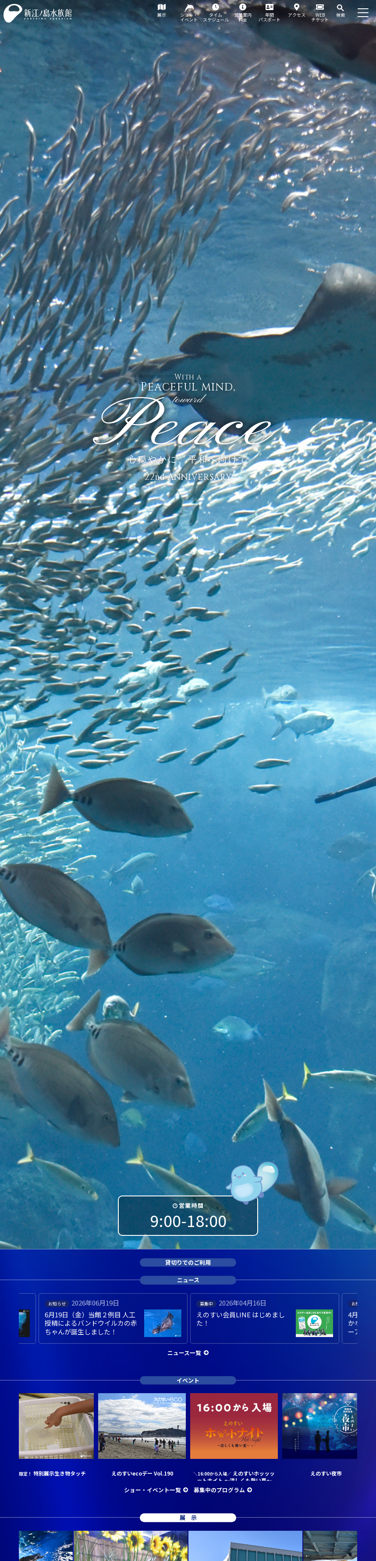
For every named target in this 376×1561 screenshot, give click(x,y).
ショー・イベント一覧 (152, 1490)
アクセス (296, 14)
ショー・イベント (189, 17)
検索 (340, 14)
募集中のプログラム (219, 1490)
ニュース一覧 (184, 1352)
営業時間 (191, 1205)
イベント (188, 1380)
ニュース (188, 1280)
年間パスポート (269, 17)
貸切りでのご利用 (188, 1262)
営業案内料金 (243, 17)
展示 (161, 14)
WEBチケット (320, 17)
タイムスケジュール (216, 17)
